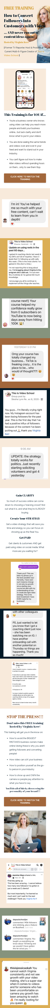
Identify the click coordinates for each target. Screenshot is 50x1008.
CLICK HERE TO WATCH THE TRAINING (25, 178)
